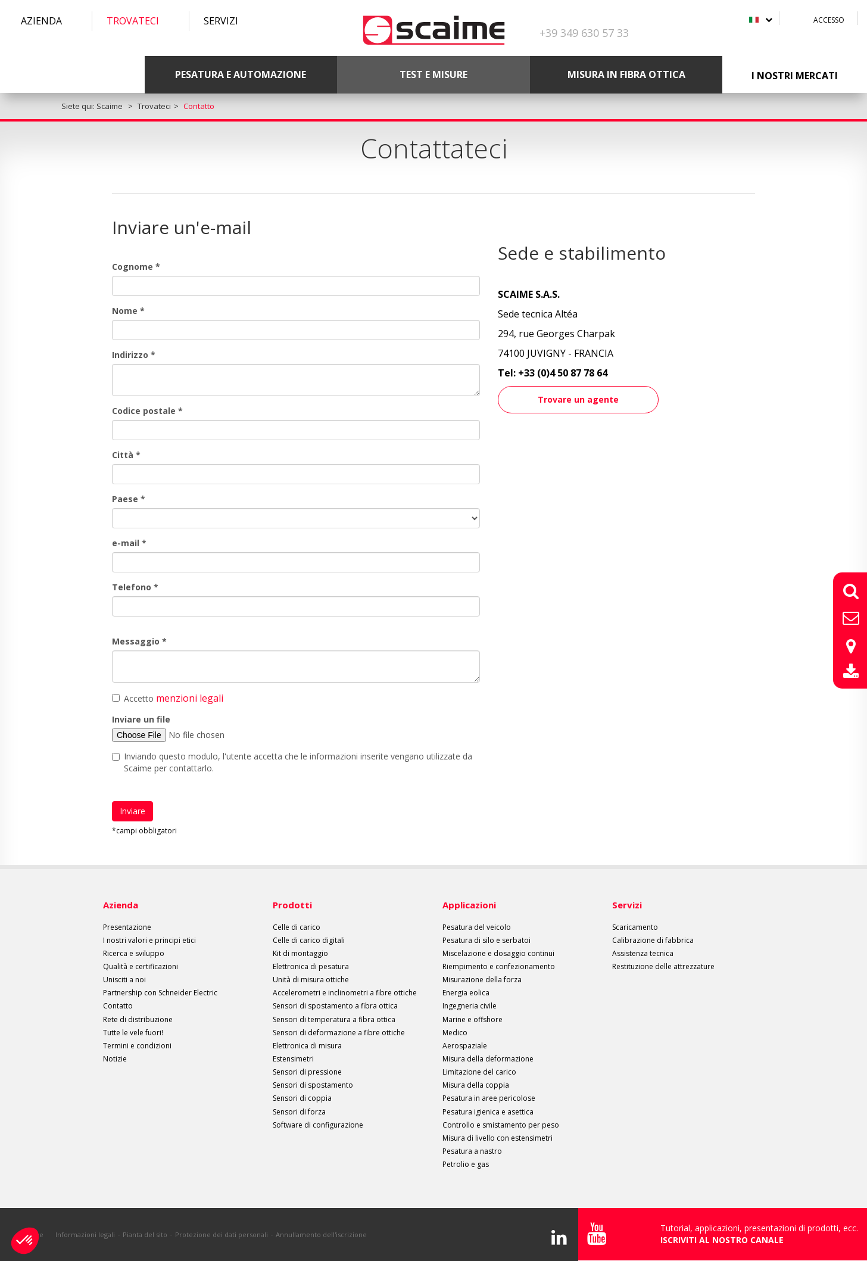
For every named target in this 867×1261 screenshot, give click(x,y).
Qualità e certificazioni (140, 966)
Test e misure (433, 74)
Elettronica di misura (307, 1046)
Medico (454, 1033)
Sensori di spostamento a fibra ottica (335, 1006)
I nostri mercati (794, 75)
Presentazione (127, 927)
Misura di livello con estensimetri (497, 1138)
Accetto (167, 698)
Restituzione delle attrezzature (663, 966)
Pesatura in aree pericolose (488, 1098)
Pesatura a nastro (472, 1151)
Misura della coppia (475, 1085)
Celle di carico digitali (309, 940)
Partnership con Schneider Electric (160, 993)
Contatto (118, 1006)
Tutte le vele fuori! (133, 1033)
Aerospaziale (464, 1046)
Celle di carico (296, 927)
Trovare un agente (578, 399)
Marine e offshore (472, 1019)
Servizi (221, 20)
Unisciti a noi (124, 979)
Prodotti (292, 905)
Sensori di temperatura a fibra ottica (334, 1019)
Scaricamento (635, 927)
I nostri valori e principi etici (149, 940)
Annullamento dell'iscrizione (321, 1234)
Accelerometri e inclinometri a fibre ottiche (345, 993)
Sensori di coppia (302, 1098)
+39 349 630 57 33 (584, 33)
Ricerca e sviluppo (133, 953)
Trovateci (133, 20)
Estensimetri (293, 1059)
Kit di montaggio (300, 953)
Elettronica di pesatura (311, 966)
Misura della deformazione (488, 1059)
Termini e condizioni (137, 1046)
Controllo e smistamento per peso (500, 1125)
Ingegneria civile (469, 1006)
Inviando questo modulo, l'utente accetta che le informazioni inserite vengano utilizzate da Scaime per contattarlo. (292, 762)
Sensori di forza (299, 1112)
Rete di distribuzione (138, 1019)
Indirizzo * (133, 354)
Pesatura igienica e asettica (488, 1112)
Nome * (128, 310)
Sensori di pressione (307, 1072)
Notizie (115, 1059)
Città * (126, 454)
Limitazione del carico (479, 1072)
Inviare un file (141, 719)
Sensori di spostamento (313, 1085)
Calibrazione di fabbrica (653, 940)
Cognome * (136, 266)
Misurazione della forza (482, 979)
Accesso (828, 20)
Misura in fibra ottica (626, 74)
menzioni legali (189, 698)
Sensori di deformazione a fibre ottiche (339, 1033)
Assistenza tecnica (642, 953)
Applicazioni (469, 905)
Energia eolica (465, 993)
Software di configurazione (318, 1125)
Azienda (41, 20)
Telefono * (135, 587)
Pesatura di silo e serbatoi (486, 940)
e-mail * (129, 543)
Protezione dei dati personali (221, 1234)
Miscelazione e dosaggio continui (498, 953)
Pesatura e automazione (240, 74)
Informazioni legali (85, 1234)
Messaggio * (139, 641)
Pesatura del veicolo (476, 927)
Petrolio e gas (465, 1164)
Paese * (128, 499)
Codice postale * (147, 410)
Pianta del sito (145, 1234)
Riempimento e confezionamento (498, 966)
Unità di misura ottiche (311, 979)
